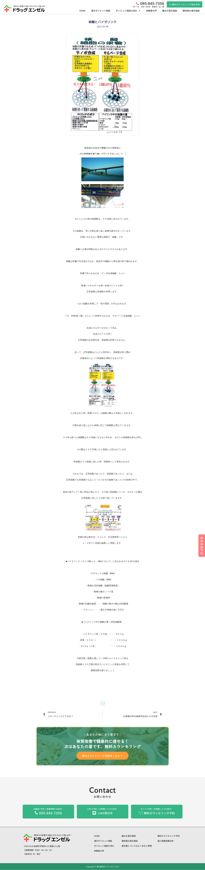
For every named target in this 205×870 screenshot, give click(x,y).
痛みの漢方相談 (169, 10)
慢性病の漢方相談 (191, 10)
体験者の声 (151, 10)
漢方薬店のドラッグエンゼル (107, 866)
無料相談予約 (201, 545)
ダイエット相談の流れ (128, 10)
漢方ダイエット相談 (100, 10)
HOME (82, 10)
